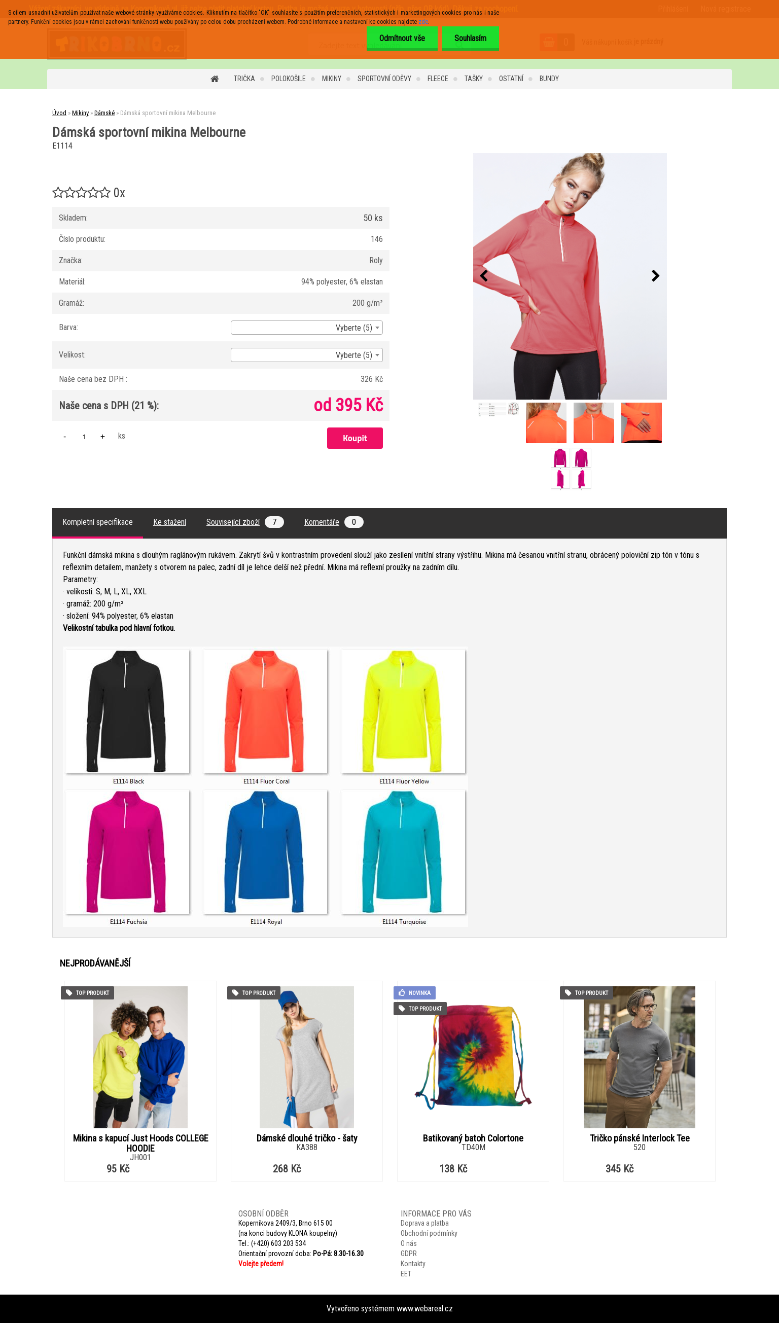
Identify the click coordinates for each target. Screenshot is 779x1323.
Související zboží (245, 522)
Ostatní (511, 79)
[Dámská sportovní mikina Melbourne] (570, 276)
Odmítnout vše (402, 38)
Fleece (438, 79)
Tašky (474, 79)
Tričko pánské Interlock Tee (640, 1138)
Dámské (104, 113)
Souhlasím (470, 38)
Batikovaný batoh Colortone (473, 1138)
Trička (244, 79)
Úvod (59, 113)
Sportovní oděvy (384, 79)
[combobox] (307, 327)
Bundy (549, 79)
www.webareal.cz (425, 1308)
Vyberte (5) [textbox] (354, 328)
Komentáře (334, 522)
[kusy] (84, 436)
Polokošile (288, 79)
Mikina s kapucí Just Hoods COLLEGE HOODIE (140, 1143)
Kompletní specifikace (97, 522)
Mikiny (331, 79)
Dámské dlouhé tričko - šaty (307, 1138)
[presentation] (483, 276)
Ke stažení (169, 522)
